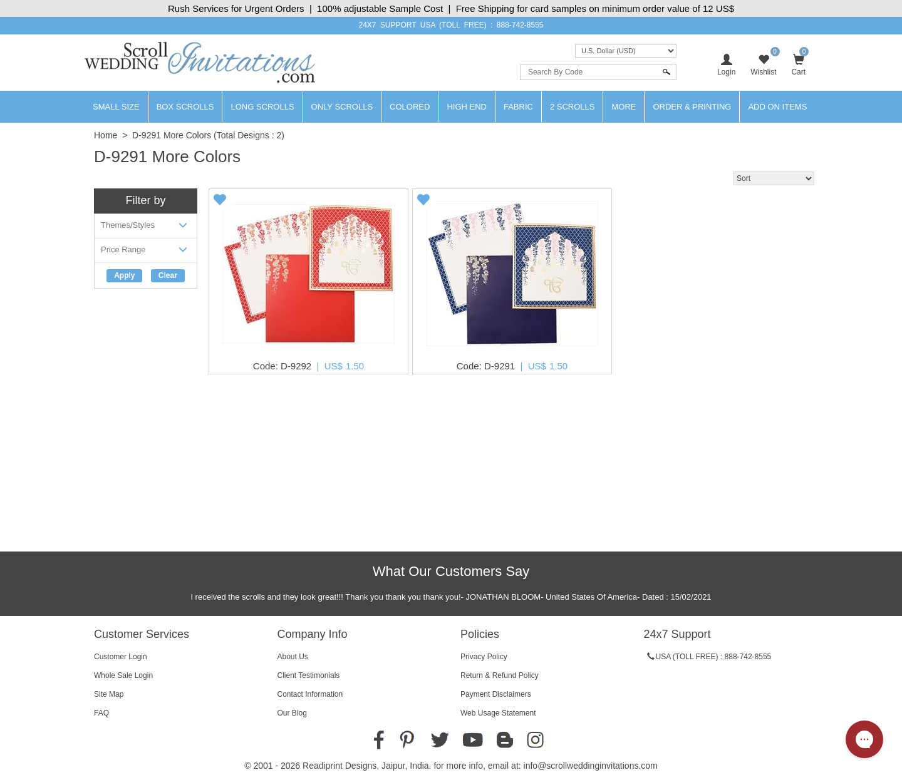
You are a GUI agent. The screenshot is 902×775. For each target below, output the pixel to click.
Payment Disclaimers (495, 694)
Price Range (145, 252)
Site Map (108, 694)
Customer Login (120, 656)
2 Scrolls (572, 106)
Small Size (116, 106)
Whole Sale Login (123, 675)
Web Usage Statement (498, 713)
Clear (167, 275)
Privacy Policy (483, 656)
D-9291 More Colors (171, 135)
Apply (124, 275)
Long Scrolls (262, 106)
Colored (410, 106)
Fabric (518, 106)
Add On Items (777, 106)
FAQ (101, 713)
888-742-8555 (520, 25)
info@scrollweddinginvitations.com (591, 766)
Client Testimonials (308, 675)
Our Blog (292, 713)
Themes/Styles (145, 227)
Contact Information (310, 694)
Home (105, 135)
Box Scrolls (185, 106)
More (623, 106)
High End (467, 106)
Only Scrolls (342, 106)
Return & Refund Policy (499, 675)
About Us (292, 656)
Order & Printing (692, 106)
